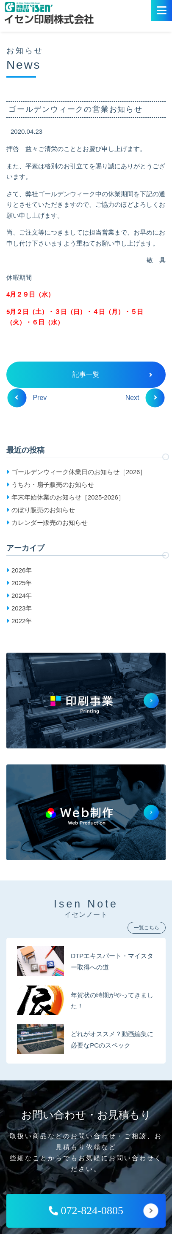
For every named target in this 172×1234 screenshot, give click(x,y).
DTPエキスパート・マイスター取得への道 (112, 961)
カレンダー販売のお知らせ (49, 522)
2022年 (21, 620)
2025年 (21, 582)
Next (141, 397)
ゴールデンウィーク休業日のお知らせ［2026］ (78, 471)
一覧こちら (146, 928)
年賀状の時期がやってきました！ (112, 1000)
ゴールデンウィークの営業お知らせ (75, 109)
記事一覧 (112, 374)
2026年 (21, 570)
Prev (31, 397)
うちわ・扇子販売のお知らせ (52, 484)
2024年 (21, 595)
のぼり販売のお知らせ (43, 509)
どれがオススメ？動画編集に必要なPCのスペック (112, 1039)
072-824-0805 (86, 1210)
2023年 (21, 608)
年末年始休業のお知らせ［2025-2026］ (68, 497)
